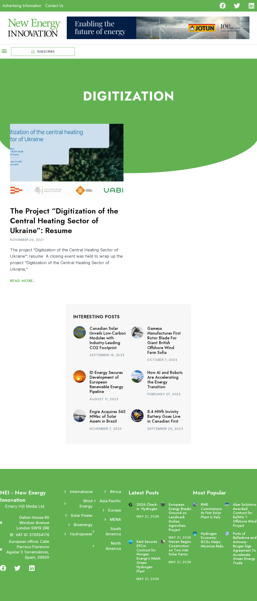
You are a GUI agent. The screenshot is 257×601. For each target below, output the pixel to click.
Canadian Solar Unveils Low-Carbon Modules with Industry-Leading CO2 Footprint (108, 338)
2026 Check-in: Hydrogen (147, 506)
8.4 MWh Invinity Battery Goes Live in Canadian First (163, 416)
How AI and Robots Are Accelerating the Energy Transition (164, 380)
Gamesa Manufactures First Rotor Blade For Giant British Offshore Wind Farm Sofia (164, 340)
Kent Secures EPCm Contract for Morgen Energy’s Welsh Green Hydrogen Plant (149, 556)
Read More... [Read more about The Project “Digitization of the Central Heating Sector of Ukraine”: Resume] (23, 280)
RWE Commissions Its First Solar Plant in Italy (211, 511)
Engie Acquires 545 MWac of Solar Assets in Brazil (107, 416)
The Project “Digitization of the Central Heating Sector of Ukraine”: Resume (64, 221)
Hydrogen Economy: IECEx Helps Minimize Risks (212, 540)
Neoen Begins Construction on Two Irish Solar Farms (180, 548)
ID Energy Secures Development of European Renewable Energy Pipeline (106, 382)
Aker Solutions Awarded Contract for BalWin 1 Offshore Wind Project (244, 515)
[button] (4, 51)
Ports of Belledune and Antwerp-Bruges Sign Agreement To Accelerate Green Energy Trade (244, 548)
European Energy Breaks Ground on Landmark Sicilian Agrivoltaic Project (180, 517)
